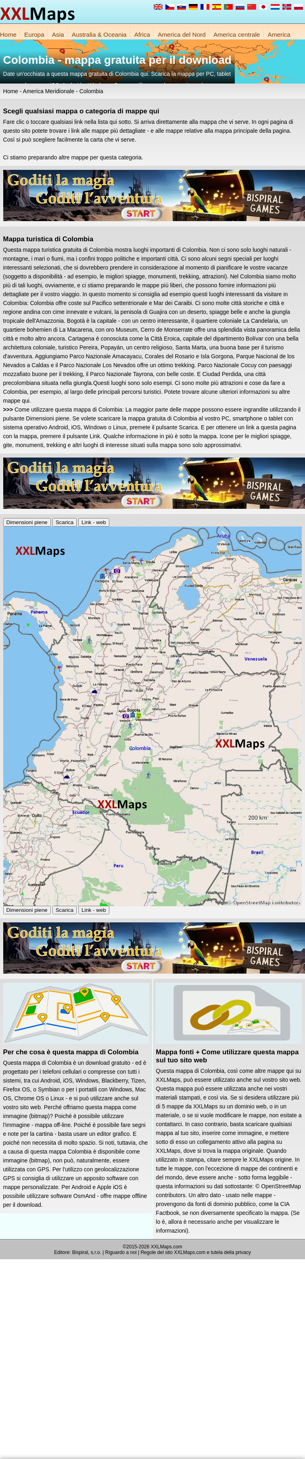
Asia (58, 34)
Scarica (64, 522)
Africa (142, 34)
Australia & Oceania (99, 34)
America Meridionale (49, 91)
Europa (34, 34)
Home (8, 34)
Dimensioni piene (27, 522)
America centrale (236, 34)
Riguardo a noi (121, 1252)
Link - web (93, 522)
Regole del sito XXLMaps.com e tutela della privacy (195, 1252)
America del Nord (182, 34)
